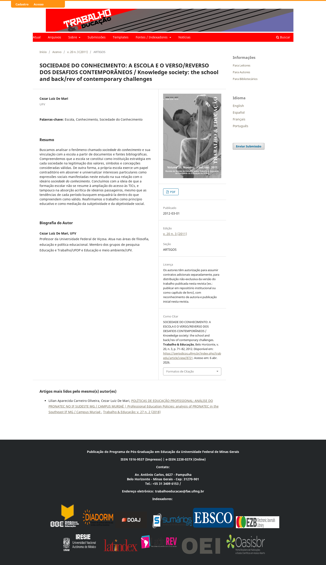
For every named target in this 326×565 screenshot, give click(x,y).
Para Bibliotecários (245, 79)
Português (240, 126)
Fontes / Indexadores (152, 37)
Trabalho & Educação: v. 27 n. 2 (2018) (132, 412)
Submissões (97, 37)
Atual (37, 37)
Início (43, 52)
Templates (121, 37)
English (238, 106)
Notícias (184, 37)
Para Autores (241, 72)
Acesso (39, 4)
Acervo (57, 52)
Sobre (73, 37)
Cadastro (22, 4)
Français (239, 119)
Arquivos (54, 37)
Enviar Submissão (248, 146)
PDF (172, 192)
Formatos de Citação (180, 371)
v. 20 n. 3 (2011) (77, 52)
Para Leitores (241, 65)
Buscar (283, 37)
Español (239, 112)
